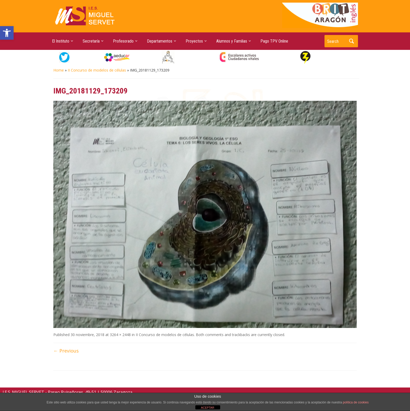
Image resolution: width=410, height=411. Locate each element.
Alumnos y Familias (231, 41)
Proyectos (194, 41)
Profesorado (123, 41)
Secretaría (91, 41)
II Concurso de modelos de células (97, 70)
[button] (7, 33)
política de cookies (356, 402)
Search (351, 41)
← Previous (66, 351)
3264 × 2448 (120, 334)
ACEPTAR (207, 407)
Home (58, 70)
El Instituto (60, 41)
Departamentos (159, 41)
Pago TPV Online (274, 41)
